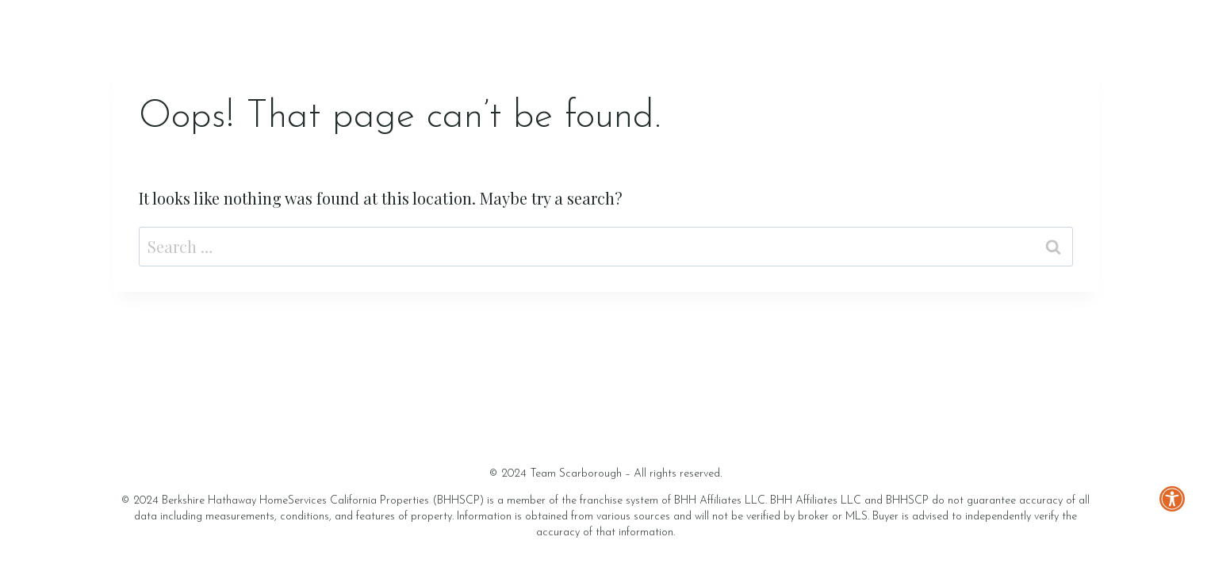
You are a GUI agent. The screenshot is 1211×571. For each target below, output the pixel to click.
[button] (1185, 528)
